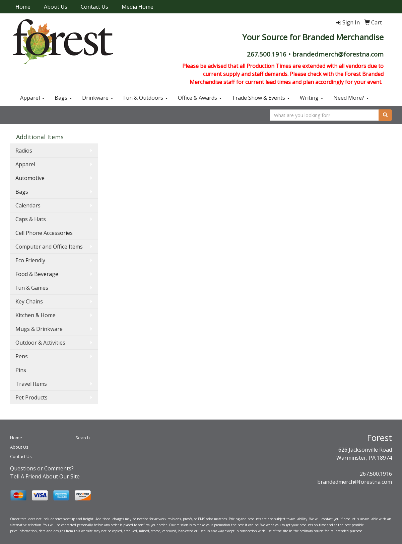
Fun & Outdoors (145, 97)
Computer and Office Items (49, 246)
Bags (63, 97)
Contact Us (94, 6)
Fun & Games (31, 287)
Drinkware (97, 97)
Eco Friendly (30, 260)
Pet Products (31, 397)
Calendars (28, 205)
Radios (23, 150)
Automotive (30, 178)
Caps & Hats (30, 219)
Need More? (351, 97)
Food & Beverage (36, 274)
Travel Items (31, 383)
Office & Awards (200, 97)
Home (22, 6)
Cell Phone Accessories (44, 233)
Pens (21, 356)
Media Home (137, 6)
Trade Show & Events (261, 97)
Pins (20, 370)
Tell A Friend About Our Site (45, 476)
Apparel (32, 97)
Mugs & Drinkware (39, 329)
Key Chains (29, 301)
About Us (55, 6)
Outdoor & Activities (40, 342)
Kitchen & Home (35, 315)
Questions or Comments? (42, 468)
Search (82, 438)
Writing (311, 97)
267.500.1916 (376, 473)
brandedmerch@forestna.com (354, 481)
